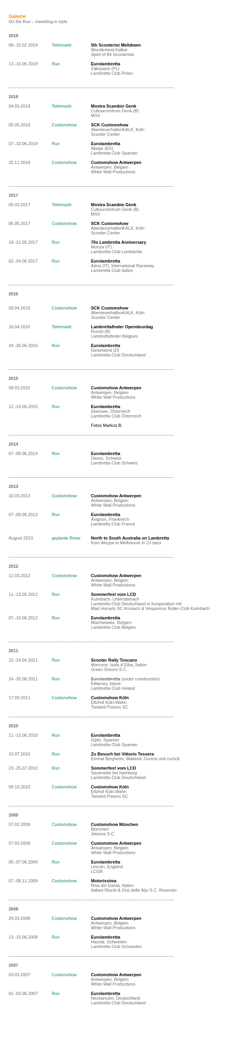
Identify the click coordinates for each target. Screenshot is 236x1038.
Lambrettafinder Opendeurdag (122, 326)
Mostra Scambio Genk (113, 106)
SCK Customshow (109, 124)
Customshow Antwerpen (116, 387)
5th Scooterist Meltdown (116, 45)
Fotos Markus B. (106, 425)
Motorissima (103, 880)
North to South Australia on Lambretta (130, 538)
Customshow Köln (110, 697)
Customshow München (114, 824)
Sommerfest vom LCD (113, 594)
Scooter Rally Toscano (114, 660)
